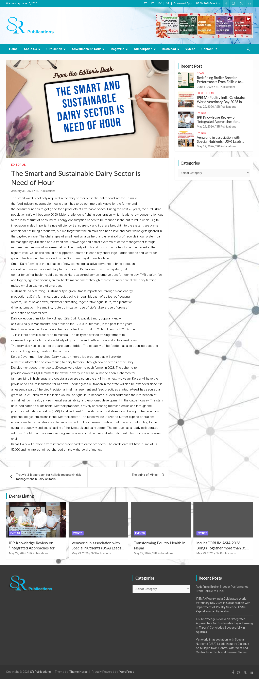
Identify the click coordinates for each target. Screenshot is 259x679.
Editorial (18, 164)
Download (169, 49)
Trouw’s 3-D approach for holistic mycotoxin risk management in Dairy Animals (48, 477)
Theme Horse (78, 672)
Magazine (117, 49)
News (200, 73)
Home (13, 49)
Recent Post (191, 66)
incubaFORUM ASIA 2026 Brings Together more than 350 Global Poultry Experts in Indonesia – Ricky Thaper (222, 550)
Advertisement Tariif (86, 49)
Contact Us (209, 49)
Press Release (206, 93)
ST (167, 3)
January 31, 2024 (22, 191)
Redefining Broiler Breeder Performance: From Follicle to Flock (219, 82)
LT (152, 3)
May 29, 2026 (205, 106)
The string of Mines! (145, 475)
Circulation (54, 49)
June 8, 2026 (205, 86)
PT (145, 3)
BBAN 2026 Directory (208, 3)
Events (201, 113)
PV (159, 3)
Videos (190, 49)
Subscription (143, 49)
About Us (30, 49)
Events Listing (21, 496)
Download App (183, 3)
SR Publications (45, 191)
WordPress (126, 672)
